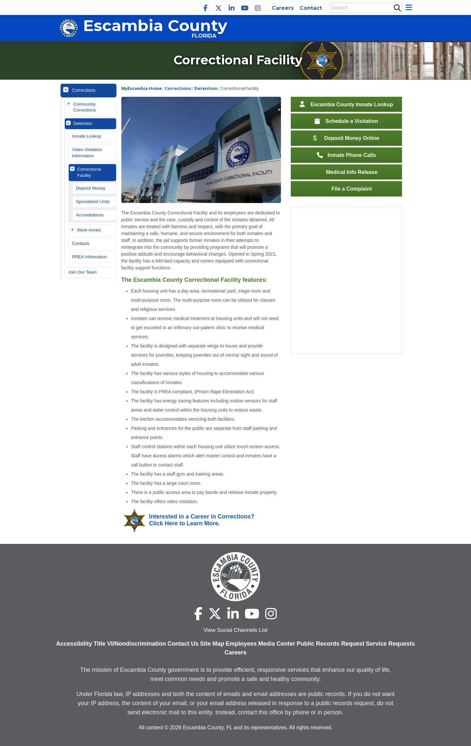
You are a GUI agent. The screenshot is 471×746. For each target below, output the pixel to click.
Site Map (212, 643)
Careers (283, 8)
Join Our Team (82, 272)
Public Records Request (330, 643)
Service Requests (390, 643)
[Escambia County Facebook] (205, 8)
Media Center (276, 643)
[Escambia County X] (218, 8)
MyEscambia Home (141, 88)
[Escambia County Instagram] (257, 8)
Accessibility (74, 643)
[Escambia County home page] (235, 576)
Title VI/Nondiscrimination (130, 643)
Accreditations (90, 214)
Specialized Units (93, 201)
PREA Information (89, 256)
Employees (241, 643)
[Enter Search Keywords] (364, 8)
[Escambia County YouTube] (244, 8)
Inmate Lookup (86, 136)
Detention (82, 123)
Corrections (84, 90)
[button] (409, 7)
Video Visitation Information (87, 152)
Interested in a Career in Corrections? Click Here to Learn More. (201, 520)
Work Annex (89, 230)
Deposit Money (90, 188)
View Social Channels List (235, 630)
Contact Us (183, 643)
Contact (311, 8)
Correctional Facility (89, 172)
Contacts (80, 243)
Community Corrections (84, 107)
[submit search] (397, 7)
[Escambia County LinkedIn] (231, 8)
